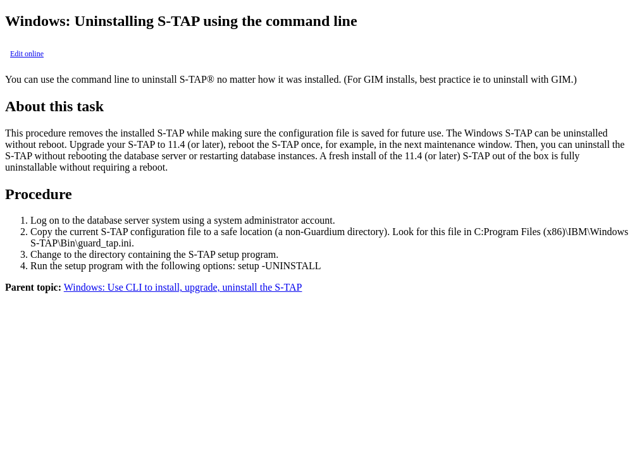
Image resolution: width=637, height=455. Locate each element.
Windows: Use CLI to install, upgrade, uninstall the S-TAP (183, 287)
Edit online (27, 53)
